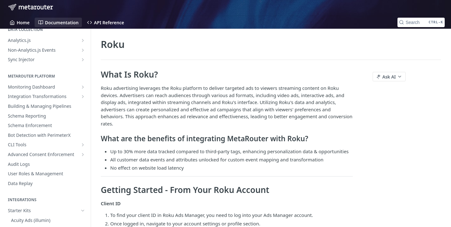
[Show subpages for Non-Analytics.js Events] (82, 50)
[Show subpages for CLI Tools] (82, 144)
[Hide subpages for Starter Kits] (82, 210)
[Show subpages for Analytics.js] (82, 40)
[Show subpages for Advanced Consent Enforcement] (82, 154)
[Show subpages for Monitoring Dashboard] (82, 87)
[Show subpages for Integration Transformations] (82, 96)
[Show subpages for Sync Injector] (82, 59)
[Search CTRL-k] (421, 22)
